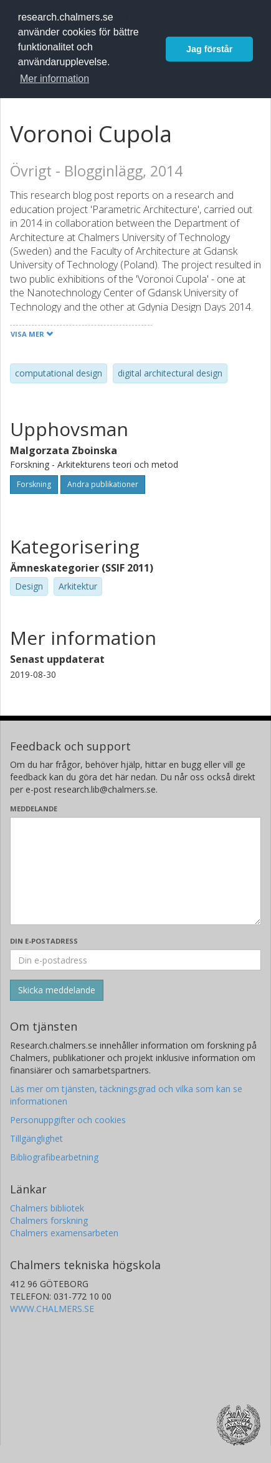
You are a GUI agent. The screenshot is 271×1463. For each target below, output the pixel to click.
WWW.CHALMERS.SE (52, 1309)
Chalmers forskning (49, 1220)
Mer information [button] (54, 78)
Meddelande (33, 808)
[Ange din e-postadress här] (135, 959)
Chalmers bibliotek (47, 1208)
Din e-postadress (44, 941)
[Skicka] (56, 990)
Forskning (34, 484)
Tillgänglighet (36, 1138)
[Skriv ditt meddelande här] (135, 871)
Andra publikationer (102, 484)
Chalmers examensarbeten (64, 1233)
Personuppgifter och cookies (68, 1120)
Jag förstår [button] (209, 49)
